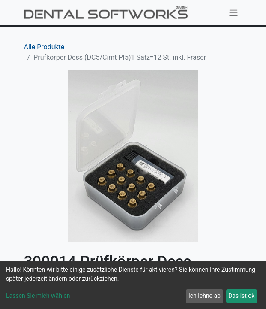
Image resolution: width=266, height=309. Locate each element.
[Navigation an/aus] (233, 12)
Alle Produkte (44, 47)
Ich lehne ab (204, 295)
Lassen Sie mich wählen (38, 295)
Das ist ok (241, 295)
